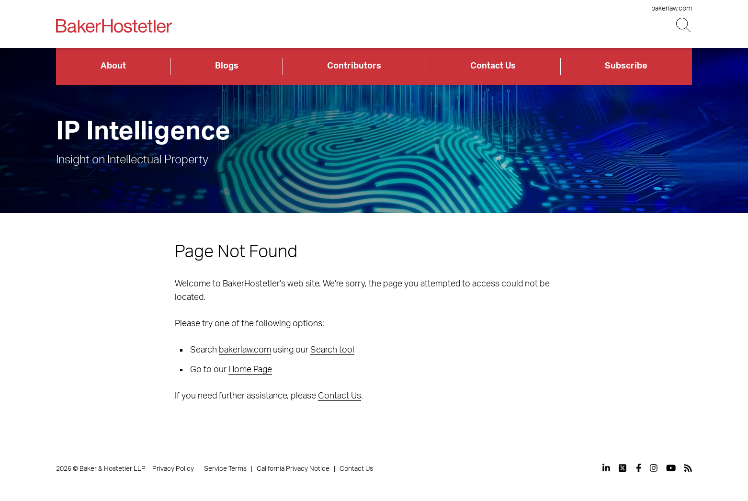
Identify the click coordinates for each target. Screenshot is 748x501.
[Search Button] (684, 25)
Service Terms (225, 469)
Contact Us (493, 66)
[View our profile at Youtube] (671, 468)
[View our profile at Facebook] (638, 468)
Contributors (354, 66)
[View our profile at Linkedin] (606, 468)
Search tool (332, 350)
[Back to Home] (114, 26)
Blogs (226, 66)
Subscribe (626, 66)
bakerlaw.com (671, 8)
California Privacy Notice (293, 469)
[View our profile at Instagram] (653, 468)
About (113, 66)
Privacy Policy (173, 469)
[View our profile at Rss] (688, 468)
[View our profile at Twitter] (623, 468)
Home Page (250, 369)
